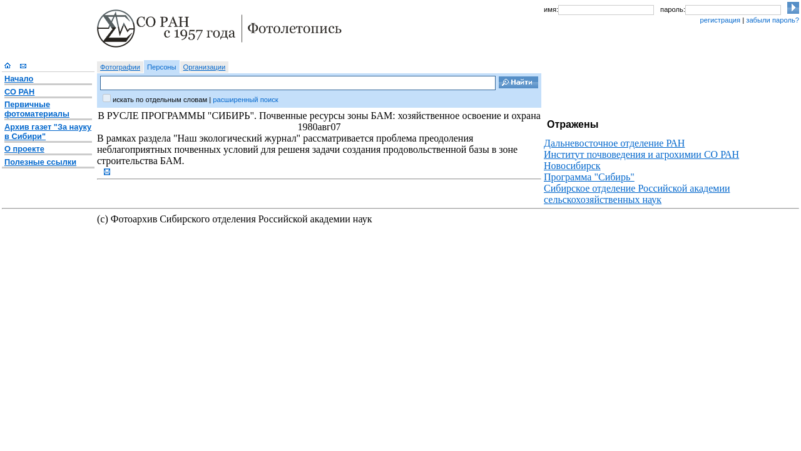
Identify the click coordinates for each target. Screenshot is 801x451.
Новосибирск (572, 165)
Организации (204, 67)
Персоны (161, 67)
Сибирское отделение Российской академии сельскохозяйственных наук (637, 194)
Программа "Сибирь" (589, 177)
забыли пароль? (772, 20)
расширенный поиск (245, 99)
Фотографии (120, 67)
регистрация (720, 20)
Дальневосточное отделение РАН (614, 143)
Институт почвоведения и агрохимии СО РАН (641, 154)
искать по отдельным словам (160, 99)
